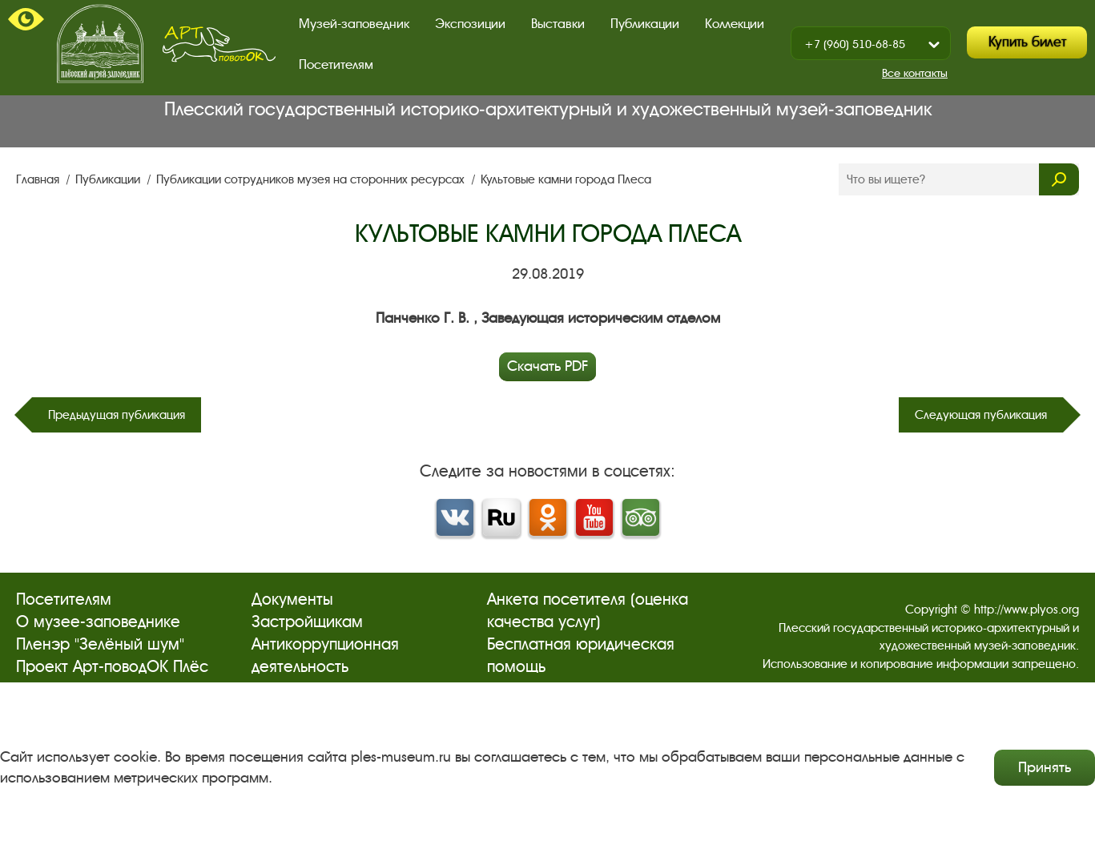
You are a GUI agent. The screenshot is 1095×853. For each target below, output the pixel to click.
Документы (292, 599)
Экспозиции (470, 23)
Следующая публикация (981, 415)
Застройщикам (307, 622)
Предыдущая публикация (116, 415)
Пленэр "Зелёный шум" (100, 644)
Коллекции (734, 23)
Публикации (644, 23)
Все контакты (915, 73)
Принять (1044, 767)
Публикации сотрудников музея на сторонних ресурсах (312, 179)
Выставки (558, 23)
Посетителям (336, 64)
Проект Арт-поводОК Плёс (112, 667)
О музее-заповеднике (98, 622)
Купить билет (1027, 42)
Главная (39, 179)
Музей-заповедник (354, 23)
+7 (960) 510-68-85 (854, 44)
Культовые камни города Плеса (566, 179)
